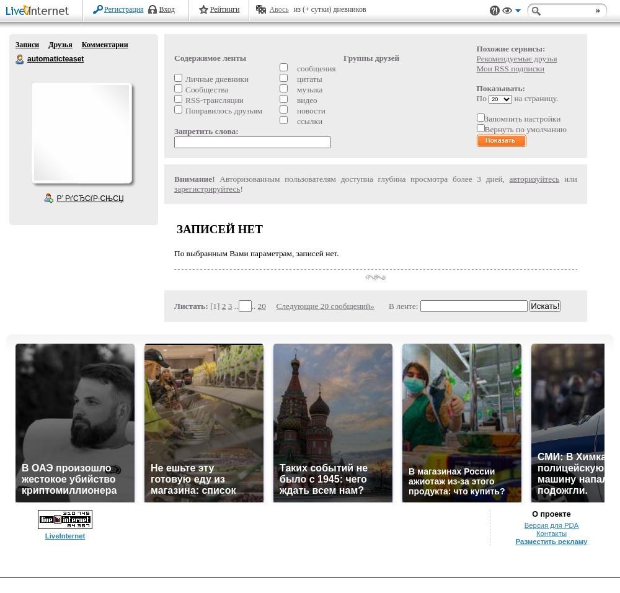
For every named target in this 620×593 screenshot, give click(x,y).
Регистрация (124, 9)
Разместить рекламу (552, 541)
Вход (167, 9)
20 (262, 306)
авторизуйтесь (535, 179)
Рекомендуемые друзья (517, 58)
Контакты (551, 533)
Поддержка (495, 11)
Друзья (60, 44)
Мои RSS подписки (511, 68)
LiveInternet (39, 11)
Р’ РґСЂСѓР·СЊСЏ (90, 198)
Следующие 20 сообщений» (325, 306)
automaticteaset (20, 60)
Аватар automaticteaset (81, 132)
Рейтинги (225, 9)
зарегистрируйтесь (207, 189)
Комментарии (105, 44)
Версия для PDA (552, 525)
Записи (27, 44)
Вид (511, 12)
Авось (278, 9)
